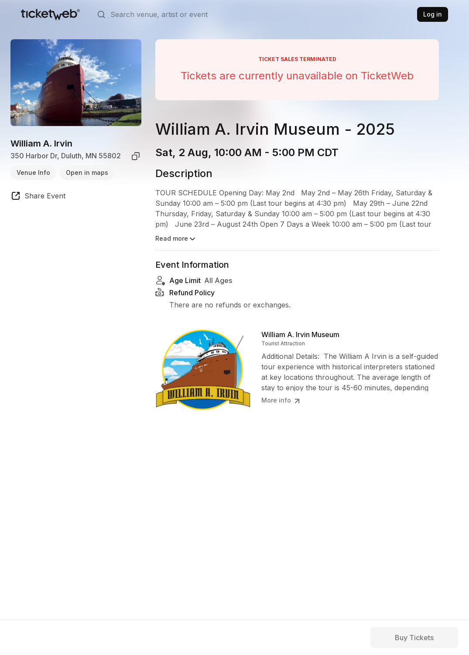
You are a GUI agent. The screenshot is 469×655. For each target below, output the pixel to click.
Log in (432, 14)
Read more (176, 239)
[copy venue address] (135, 156)
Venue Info (33, 172)
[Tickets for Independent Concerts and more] (50, 14)
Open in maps (87, 172)
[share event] (37, 197)
